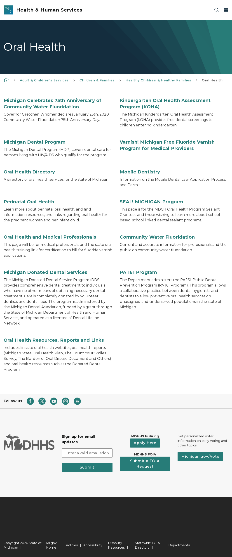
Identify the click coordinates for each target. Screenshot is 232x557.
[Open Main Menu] (225, 10)
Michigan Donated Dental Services (45, 272)
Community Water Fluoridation (157, 237)
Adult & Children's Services (44, 80)
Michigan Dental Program (35, 142)
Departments (179, 545)
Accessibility (92, 545)
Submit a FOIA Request (145, 464)
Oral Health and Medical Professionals (50, 237)
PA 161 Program (138, 272)
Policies (72, 545)
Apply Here (145, 443)
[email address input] (87, 452)
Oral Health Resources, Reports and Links (54, 340)
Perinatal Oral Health (29, 201)
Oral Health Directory (29, 172)
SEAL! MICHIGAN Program (151, 201)
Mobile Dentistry (140, 172)
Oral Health (212, 80)
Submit (87, 467)
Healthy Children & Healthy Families (158, 80)
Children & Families (97, 80)
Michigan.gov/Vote (200, 456)
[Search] (216, 10)
